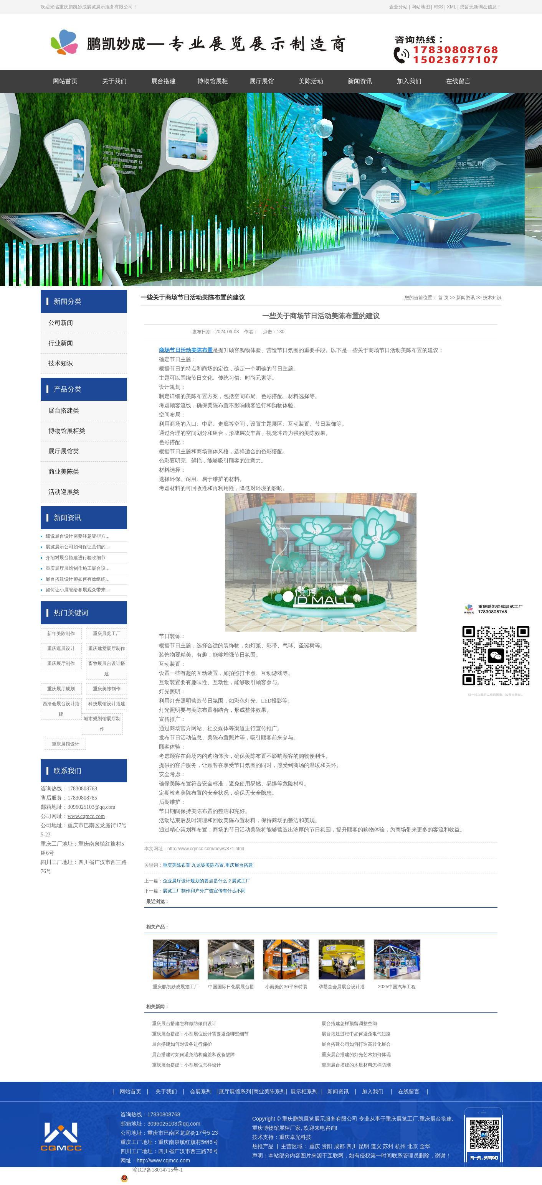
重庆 (314, 1146)
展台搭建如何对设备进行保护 (182, 1044)
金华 (425, 1146)
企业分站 (398, 7)
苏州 (388, 1146)
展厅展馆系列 (235, 1091)
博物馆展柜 (212, 81)
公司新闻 (60, 322)
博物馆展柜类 (66, 431)
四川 (351, 1146)
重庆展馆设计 (65, 744)
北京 (412, 1146)
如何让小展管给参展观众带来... (77, 589)
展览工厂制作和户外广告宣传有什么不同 (204, 891)
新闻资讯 (360, 81)
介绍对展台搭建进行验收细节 (76, 557)
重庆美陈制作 (107, 688)
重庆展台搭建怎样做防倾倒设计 (184, 1023)
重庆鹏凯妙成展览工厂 (176, 986)
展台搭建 (163, 81)
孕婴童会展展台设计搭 (342, 986)
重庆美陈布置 (176, 865)
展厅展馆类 (63, 451)
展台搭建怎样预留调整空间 (349, 1023)
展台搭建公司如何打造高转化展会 (356, 1044)
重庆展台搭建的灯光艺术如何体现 (356, 1054)
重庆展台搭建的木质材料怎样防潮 (356, 1065)
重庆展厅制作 (61, 663)
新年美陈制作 (61, 633)
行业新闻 (60, 343)
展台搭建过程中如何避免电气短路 (356, 1034)
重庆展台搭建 (239, 865)
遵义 (376, 1146)
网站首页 (65, 81)
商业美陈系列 (269, 1091)
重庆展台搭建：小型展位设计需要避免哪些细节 (200, 1034)
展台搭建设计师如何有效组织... (77, 579)
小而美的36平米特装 (286, 986)
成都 (339, 1146)
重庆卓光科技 (295, 1137)
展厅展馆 (262, 81)
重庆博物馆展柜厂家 (276, 1128)
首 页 (443, 297)
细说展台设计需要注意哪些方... (77, 536)
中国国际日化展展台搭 (231, 986)
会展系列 (201, 1091)
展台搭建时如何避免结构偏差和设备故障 (193, 1054)
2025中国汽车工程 (397, 986)
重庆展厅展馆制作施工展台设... (77, 568)
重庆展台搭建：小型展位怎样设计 (186, 1065)
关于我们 (114, 81)
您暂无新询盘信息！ (480, 7)
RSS (438, 7)
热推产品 (263, 1146)
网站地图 (420, 7)
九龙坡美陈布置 (208, 865)
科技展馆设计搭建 (106, 703)
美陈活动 (311, 81)
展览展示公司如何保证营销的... (77, 547)
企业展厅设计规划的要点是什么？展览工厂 (206, 881)
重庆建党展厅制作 (106, 648)
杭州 (400, 1146)
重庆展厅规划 (61, 688)
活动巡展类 (63, 492)
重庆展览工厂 (107, 633)
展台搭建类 (63, 410)
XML (451, 7)
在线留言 (458, 81)
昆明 (364, 1146)
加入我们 (409, 81)
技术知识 (60, 363)
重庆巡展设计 (61, 648)
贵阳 (327, 1146)
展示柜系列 (304, 1091)
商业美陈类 (63, 471)
